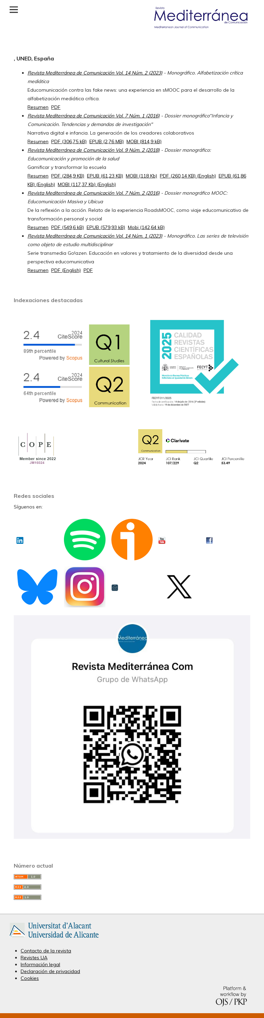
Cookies (30, 978)
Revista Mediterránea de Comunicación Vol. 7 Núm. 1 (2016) (94, 116)
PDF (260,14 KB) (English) (188, 176)
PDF (55, 107)
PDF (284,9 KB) (67, 176)
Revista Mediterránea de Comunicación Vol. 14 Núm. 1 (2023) (95, 236)
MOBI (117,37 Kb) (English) (87, 184)
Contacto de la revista (46, 951)
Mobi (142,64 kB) (146, 227)
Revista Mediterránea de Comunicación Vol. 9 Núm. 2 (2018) (94, 150)
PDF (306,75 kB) (69, 141)
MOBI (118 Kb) (141, 176)
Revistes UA (34, 957)
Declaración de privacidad (50, 971)
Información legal (40, 964)
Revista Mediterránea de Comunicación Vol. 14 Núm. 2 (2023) (95, 73)
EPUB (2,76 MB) (106, 141)
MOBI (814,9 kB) (144, 141)
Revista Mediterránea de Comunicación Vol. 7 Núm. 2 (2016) (94, 193)
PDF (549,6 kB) (67, 227)
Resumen (38, 107)
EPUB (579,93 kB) (106, 227)
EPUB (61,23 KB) (105, 176)
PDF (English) (66, 270)
